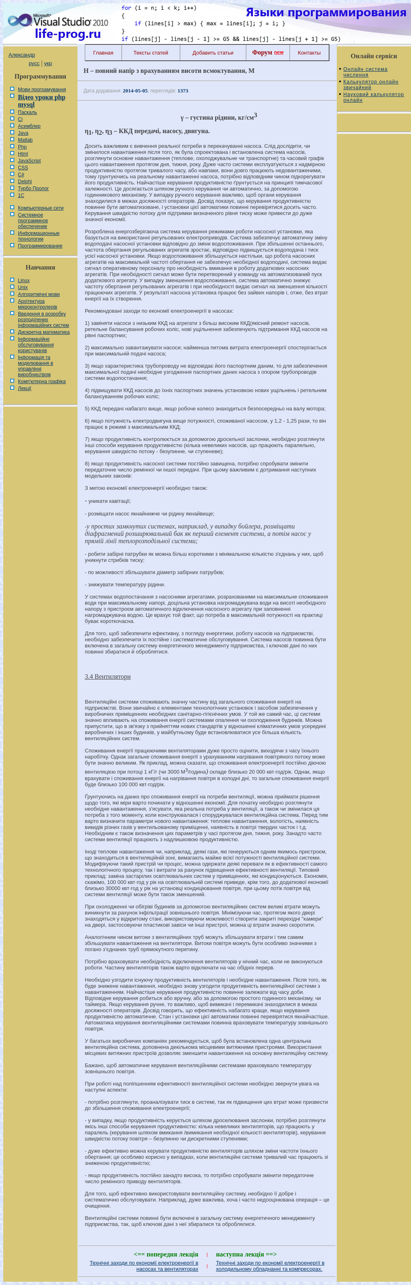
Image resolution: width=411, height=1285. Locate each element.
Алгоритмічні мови (39, 294)
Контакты (309, 53)
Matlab (25, 140)
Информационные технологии (39, 236)
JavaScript (29, 161)
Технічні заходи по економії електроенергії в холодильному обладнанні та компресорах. (270, 1266)
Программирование (40, 246)
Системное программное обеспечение (33, 220)
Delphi (25, 181)
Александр (22, 55)
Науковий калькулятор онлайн (373, 97)
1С (21, 195)
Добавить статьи (212, 53)
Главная (103, 53)
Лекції (24, 388)
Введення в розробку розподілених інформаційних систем (43, 319)
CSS (23, 168)
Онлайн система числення (365, 72)
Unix (23, 287)
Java (23, 133)
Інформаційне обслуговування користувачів (36, 344)
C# (21, 175)
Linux (24, 280)
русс (34, 63)
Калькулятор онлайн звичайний (371, 84)
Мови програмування (42, 89)
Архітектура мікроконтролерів (37, 304)
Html (23, 154)
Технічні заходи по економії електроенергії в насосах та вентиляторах (144, 1266)
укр (48, 63)
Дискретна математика (44, 332)
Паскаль (27, 112)
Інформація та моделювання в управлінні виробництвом (35, 366)
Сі (20, 119)
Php (22, 147)
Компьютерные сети (41, 208)
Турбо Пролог (33, 188)
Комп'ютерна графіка (42, 381)
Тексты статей (150, 53)
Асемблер (29, 126)
